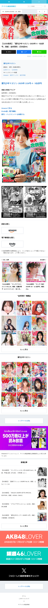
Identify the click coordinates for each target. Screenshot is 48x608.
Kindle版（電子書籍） (9, 111)
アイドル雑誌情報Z (25, 453)
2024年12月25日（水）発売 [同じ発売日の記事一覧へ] (11, 12)
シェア (25, 52)
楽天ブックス (14, 75)
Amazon (5, 75)
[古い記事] (44, 11)
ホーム (24, 596)
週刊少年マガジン (9, 63)
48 (9, 2)
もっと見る (24, 349)
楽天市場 (22, 75)
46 (24, 2)
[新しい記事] (39, 11)
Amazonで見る (6, 108)
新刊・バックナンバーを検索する (12, 114)
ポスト (9, 52)
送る (40, 52)
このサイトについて (24, 598)
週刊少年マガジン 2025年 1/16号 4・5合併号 (21, 83)
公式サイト (6, 70)
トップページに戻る (24, 420)
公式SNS (14, 70)
